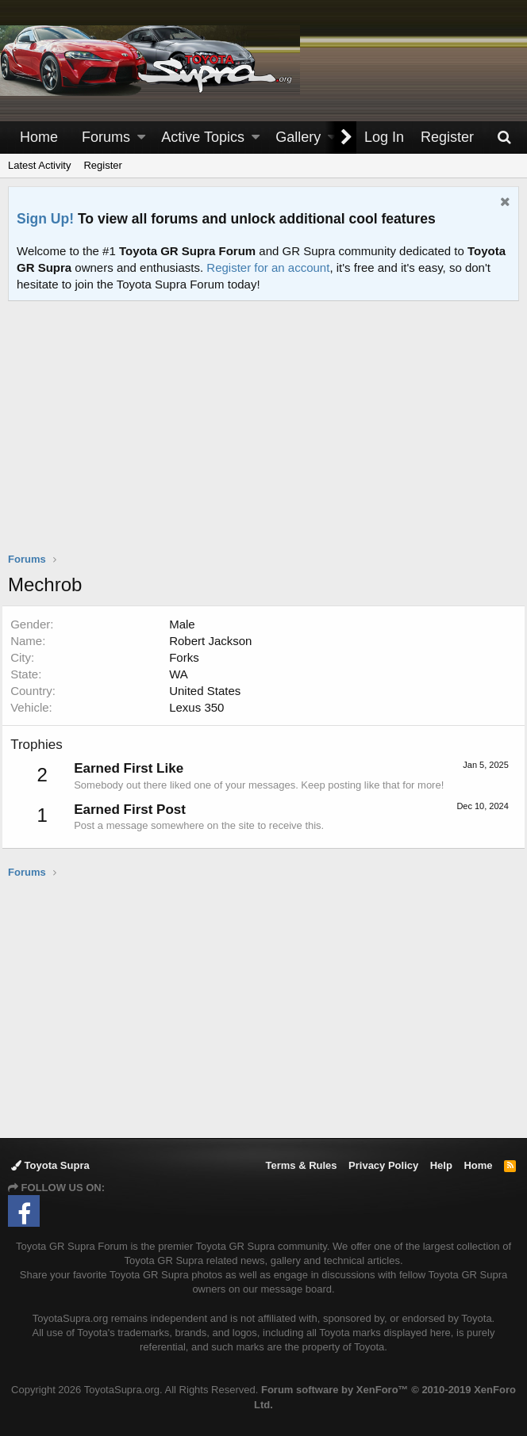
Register (102, 165)
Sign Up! (45, 219)
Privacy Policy (383, 1165)
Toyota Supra (50, 1165)
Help (441, 1165)
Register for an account (267, 267)
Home (39, 137)
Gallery (298, 137)
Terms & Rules (301, 1165)
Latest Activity (39, 165)
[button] (141, 137)
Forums (106, 137)
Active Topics (202, 137)
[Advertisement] (267, 437)
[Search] (504, 137)
